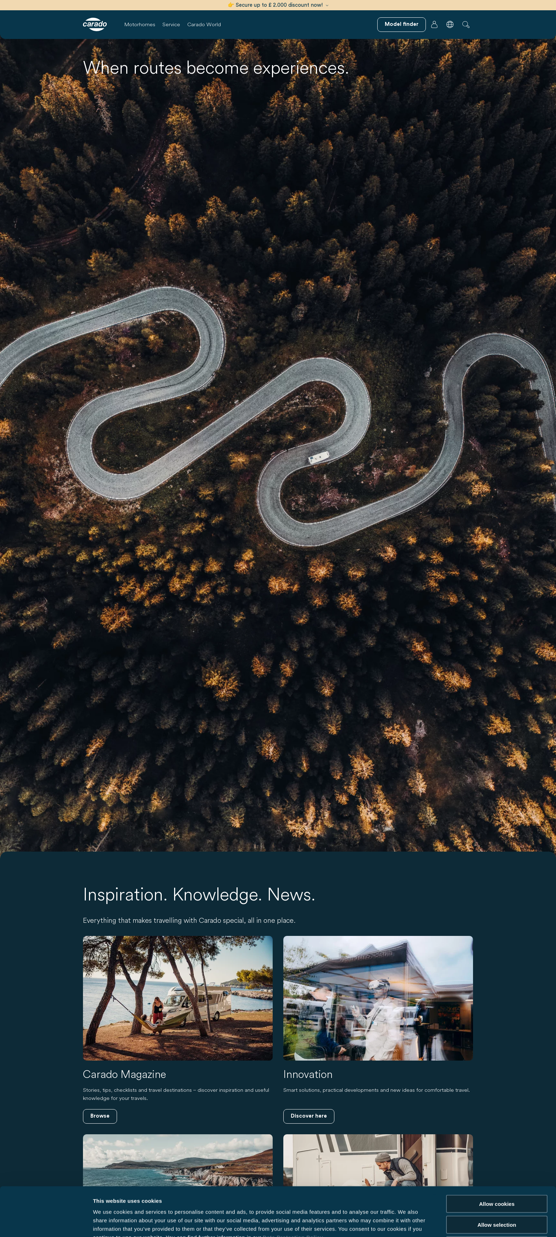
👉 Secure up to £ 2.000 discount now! (278, 5)
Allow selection (496, 1187)
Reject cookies (496, 1208)
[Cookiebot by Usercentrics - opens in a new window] (46, 1223)
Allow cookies (497, 1166)
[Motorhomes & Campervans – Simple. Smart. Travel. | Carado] (95, 24)
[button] (450, 24)
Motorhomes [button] (139, 24)
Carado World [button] (204, 24)
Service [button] (171, 24)
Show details (372, 1223)
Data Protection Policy (293, 1200)
